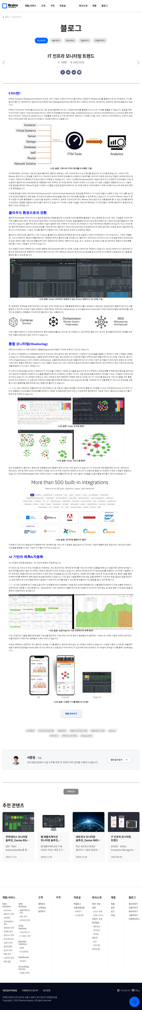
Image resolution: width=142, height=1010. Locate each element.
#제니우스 (54, 735)
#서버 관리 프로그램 (46, 730)
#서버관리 (30, 730)
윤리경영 (46, 990)
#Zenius (112, 730)
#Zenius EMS (86, 735)
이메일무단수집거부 (30, 990)
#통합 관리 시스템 (97, 730)
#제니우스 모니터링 (69, 735)
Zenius (11, 388)
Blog (136, 990)
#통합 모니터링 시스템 (78, 730)
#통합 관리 (62, 730)
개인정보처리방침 (9, 990)
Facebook (123, 990)
